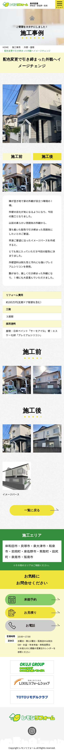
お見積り (30, 612)
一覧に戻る (32, 510)
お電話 (30, 625)
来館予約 (30, 599)
